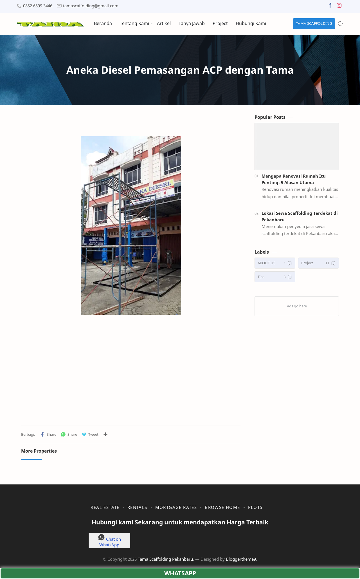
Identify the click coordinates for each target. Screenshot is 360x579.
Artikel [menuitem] (164, 23)
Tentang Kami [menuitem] (134, 23)
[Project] (318, 263)
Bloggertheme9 (241, 559)
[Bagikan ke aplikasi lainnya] (105, 434)
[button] (330, 6)
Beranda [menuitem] (103, 23)
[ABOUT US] (275, 263)
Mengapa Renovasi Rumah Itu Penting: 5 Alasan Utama (294, 179)
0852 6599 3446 (37, 5)
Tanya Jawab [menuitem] (192, 23)
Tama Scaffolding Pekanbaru (165, 559)
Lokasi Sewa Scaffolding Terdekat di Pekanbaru (300, 216)
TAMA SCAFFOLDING (314, 23)
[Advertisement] (130, 375)
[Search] (340, 23)
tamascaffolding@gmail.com (90, 5)
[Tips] (275, 276)
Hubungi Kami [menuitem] (251, 23)
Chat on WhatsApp (109, 540)
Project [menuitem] (220, 23)
